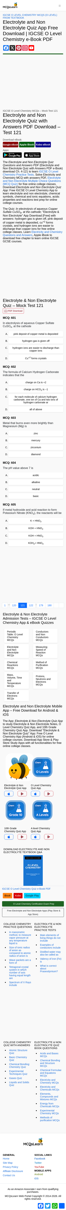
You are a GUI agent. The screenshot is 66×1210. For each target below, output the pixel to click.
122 (31, 605)
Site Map (7, 1162)
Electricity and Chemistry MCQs (49, 1081)
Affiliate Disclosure (13, 1171)
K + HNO (35, 521)
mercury (35, 440)
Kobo (18, 895)
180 (50, 605)
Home (6, 1158)
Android (38, 1174)
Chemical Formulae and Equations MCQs (50, 1073)
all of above (36, 409)
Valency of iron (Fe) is (50, 960)
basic (36, 496)
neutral (36, 489)
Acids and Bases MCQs (49, 1055)
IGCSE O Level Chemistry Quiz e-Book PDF (26, 888)
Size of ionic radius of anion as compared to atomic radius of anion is (20, 951)
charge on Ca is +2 (36, 382)
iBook (7, 895)
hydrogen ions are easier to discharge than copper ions (35, 349)
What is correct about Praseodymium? (49, 968)
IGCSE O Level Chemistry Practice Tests (30, 173)
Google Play (32, 895)
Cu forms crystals (35, 358)
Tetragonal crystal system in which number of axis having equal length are (19, 973)
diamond (36, 454)
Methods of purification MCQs (50, 1119)
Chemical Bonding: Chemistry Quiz (19, 1065)
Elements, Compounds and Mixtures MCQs (49, 1096)
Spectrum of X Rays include (20, 984)
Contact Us (9, 1175)
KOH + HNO (36, 528)
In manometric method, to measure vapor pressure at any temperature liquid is (20, 938)
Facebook (39, 1158)
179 (41, 605)
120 (14, 605)
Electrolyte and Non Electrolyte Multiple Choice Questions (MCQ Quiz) (32, 181)
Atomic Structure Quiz (18, 1051)
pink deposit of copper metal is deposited (36, 334)
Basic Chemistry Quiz (18, 1058)
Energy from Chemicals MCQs (49, 1105)
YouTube (39, 1167)
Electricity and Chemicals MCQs (49, 1088)
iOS (36, 1178)
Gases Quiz (15, 1078)
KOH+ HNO (35, 543)
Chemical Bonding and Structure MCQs (50, 1063)
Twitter (38, 1162)
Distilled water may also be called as (50, 953)
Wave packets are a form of (20, 961)
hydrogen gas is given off (35, 341)
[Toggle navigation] (59, 5)
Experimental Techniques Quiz (18, 1072)
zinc (36, 433)
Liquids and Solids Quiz (19, 1083)
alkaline (36, 482)
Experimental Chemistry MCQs (49, 1112)
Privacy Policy (10, 1167)
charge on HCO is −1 (36, 389)
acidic (36, 475)
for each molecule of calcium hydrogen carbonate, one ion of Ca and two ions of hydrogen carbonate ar (36, 399)
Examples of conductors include (50, 946)
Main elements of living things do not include (50, 938)
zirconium (36, 447)
